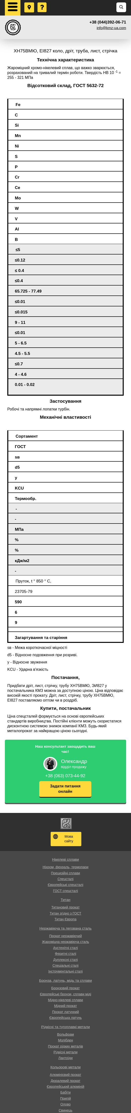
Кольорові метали (65, 1067)
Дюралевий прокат (65, 1081)
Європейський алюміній (65, 1086)
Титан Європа (65, 919)
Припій (65, 1098)
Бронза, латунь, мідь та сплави (65, 980)
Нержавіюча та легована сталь (65, 928)
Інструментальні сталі (65, 971)
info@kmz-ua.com (111, 28)
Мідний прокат (65, 1006)
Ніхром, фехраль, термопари (65, 867)
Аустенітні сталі (65, 948)
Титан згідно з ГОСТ (65, 913)
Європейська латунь (65, 1018)
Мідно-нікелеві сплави (65, 1000)
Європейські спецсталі (65, 885)
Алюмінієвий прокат (65, 1075)
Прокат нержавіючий (65, 936)
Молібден (65, 1040)
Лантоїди (65, 1058)
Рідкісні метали (66, 1052)
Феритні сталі (65, 954)
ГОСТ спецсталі (65, 891)
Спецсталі (65, 879)
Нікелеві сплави (65, 859)
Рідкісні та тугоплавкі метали (65, 1027)
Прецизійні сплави (65, 873)
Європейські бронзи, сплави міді (65, 994)
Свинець (65, 1110)
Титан (65, 900)
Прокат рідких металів (65, 1046)
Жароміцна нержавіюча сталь (65, 942)
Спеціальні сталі (66, 965)
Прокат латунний (65, 1012)
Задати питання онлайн (65, 789)
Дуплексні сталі (65, 960)
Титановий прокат (65, 907)
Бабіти (65, 1092)
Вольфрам (65, 1034)
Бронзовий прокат (65, 988)
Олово (65, 1104)
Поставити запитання (42, 2)
